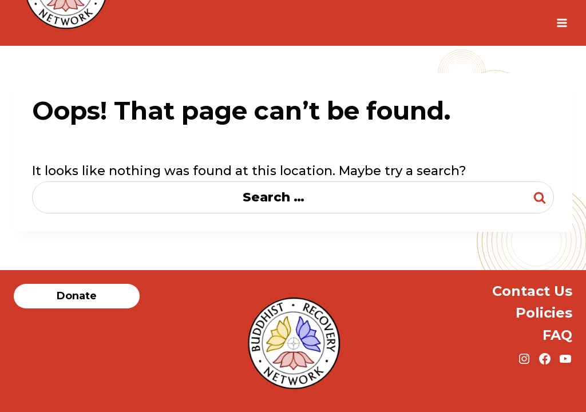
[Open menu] (561, 22)
